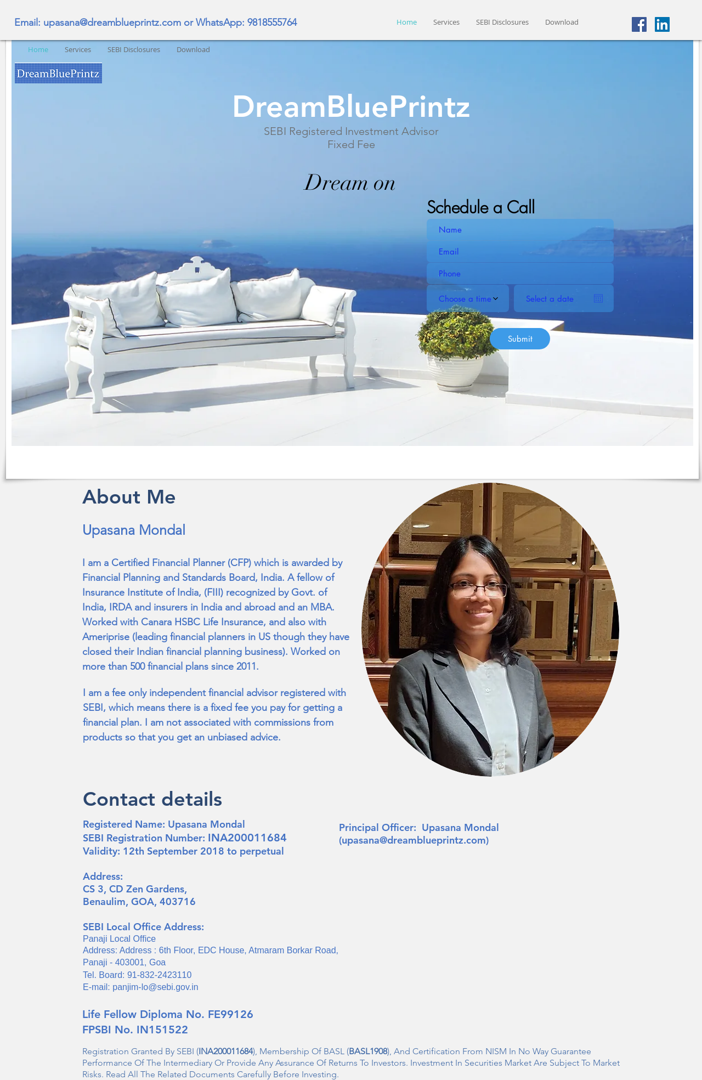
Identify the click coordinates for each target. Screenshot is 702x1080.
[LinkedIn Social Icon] (662, 24)
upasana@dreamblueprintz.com (112, 22)
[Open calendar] (598, 298)
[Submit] (520, 338)
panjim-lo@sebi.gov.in (155, 987)
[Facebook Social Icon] (639, 24)
